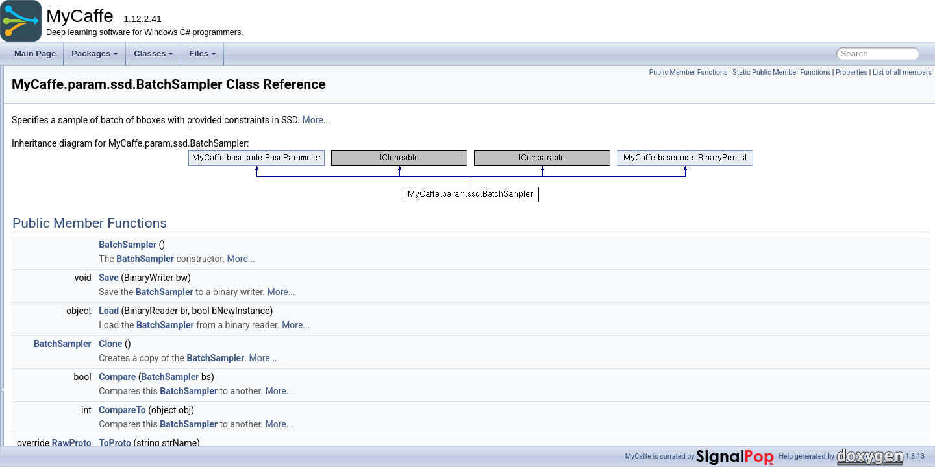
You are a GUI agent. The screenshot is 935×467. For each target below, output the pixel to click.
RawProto (234, 443)
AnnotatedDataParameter (118, 247)
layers (63, 119)
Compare (279, 377)
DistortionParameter (108, 304)
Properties (851, 72)
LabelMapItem (98, 361)
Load (271, 310)
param (64, 147)
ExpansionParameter (110, 333)
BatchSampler (98, 262)
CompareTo (284, 410)
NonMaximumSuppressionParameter (138, 404)
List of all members (902, 72)
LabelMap (91, 347)
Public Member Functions (688, 72)
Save (271, 277)
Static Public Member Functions (781, 72)
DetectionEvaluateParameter (123, 276)
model (64, 133)
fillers (62, 90)
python (75, 219)
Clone (272, 344)
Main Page (35, 53)
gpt (69, 176)
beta (71, 162)
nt (67, 205)
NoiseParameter (102, 390)
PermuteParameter (107, 433)
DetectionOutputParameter (120, 290)
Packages (94, 53)
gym (60, 105)
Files (202, 53)
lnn (69, 190)
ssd (70, 233)
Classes (153, 53)
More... (478, 120)
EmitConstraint (99, 319)
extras (64, 76)
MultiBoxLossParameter (115, 376)
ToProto (277, 443)
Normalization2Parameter (118, 419)
